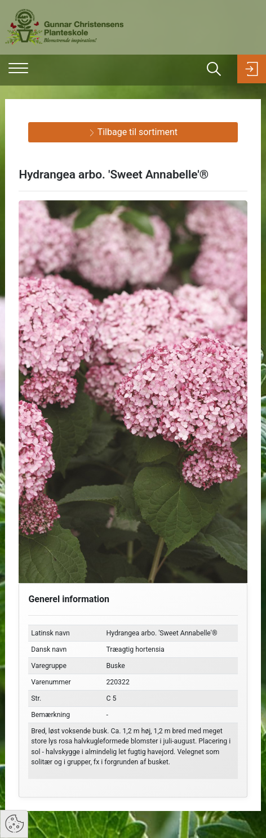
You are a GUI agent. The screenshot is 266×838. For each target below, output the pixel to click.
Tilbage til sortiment (133, 132)
